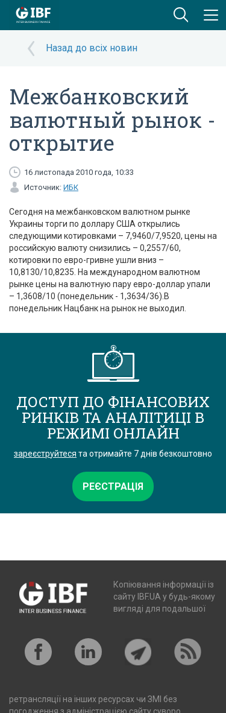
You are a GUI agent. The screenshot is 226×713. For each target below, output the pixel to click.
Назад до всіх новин (91, 48)
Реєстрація (113, 486)
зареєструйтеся (45, 453)
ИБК (70, 187)
